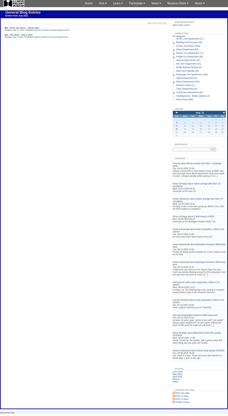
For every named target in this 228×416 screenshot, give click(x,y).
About (199, 3)
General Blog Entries (23, 12)
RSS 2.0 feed (181, 399)
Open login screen (181, 25)
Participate (137, 3)
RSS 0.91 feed (182, 393)
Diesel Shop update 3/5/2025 (210, 350)
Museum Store (177, 3)
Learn (118, 3)
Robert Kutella (41, 30)
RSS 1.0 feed (181, 396)
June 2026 (178, 371)
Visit (103, 3)
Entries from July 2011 (16, 15)
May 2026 (177, 374)
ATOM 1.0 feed (182, 402)
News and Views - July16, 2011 (24, 28)
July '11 (200, 112)
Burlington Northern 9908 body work (200, 315)
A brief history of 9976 (204, 216)
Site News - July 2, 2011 (21, 35)
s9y (12, 413)
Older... (176, 381)
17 (177, 129)
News (156, 3)
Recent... (177, 379)
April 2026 (177, 376)
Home (89, 3)
